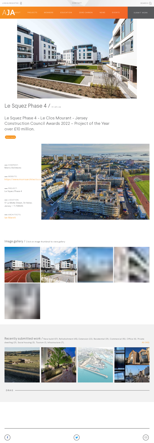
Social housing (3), (27, 343)
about (17, 12)
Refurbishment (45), (69, 339)
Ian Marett (10, 218)
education (66, 12)
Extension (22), (86, 339)
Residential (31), (102, 339)
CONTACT (77, 3)
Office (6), (132, 339)
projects (32, 12)
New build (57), (51, 339)
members (48, 12)
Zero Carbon (86, 12)
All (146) (145, 343)
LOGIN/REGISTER (12, 3)
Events (116, 12)
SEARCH (146, 3)
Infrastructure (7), (56, 343)
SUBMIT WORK (141, 13)
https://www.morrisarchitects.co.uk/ (25, 179)
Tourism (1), (42, 343)
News (102, 12)
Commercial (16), (118, 339)
